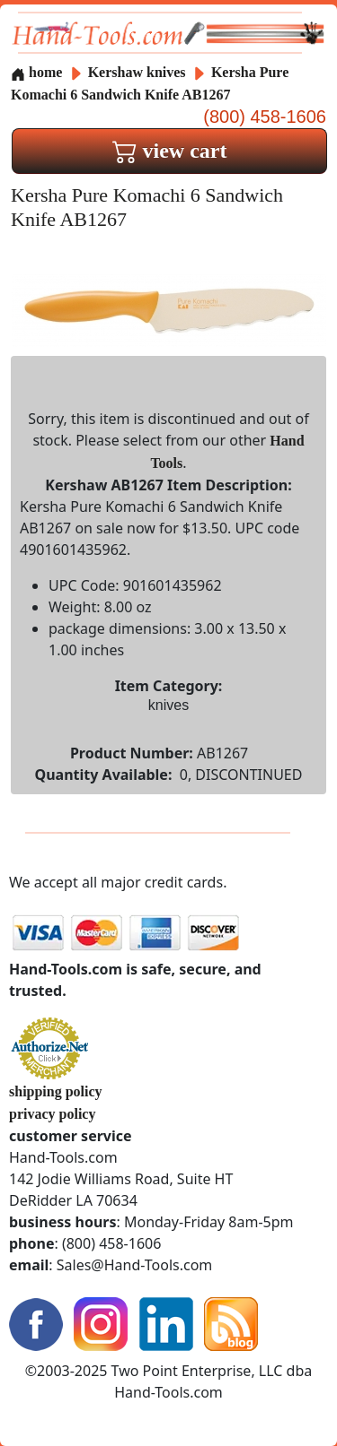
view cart (169, 150)
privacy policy (52, 1113)
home (36, 72)
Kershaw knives (137, 72)
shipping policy (55, 1091)
